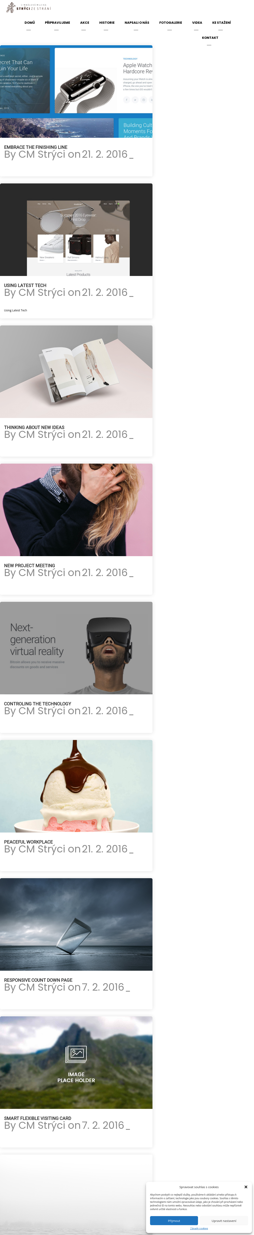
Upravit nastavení (224, 1221)
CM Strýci (42, 154)
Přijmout (174, 1221)
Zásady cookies (199, 1228)
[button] (246, 1187)
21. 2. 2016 (105, 154)
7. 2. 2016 (103, 987)
